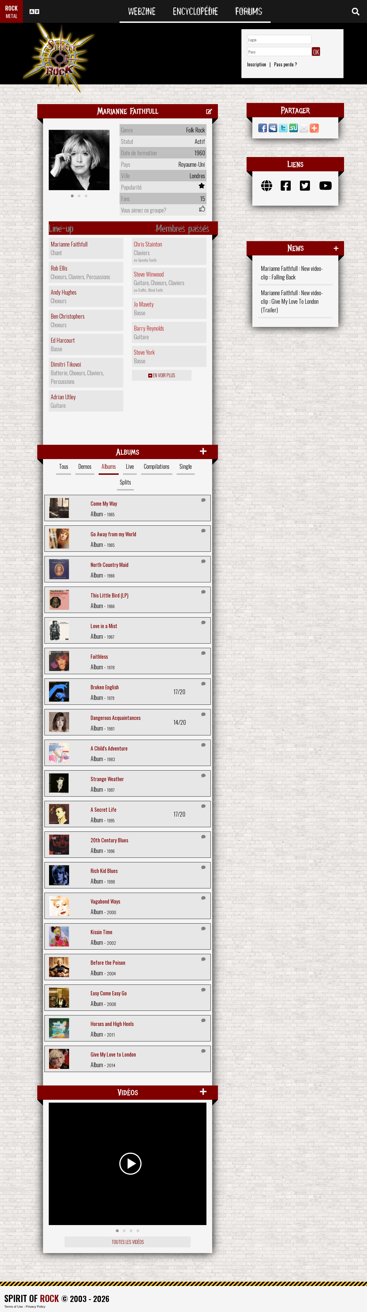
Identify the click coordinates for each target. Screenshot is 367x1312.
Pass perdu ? (285, 64)
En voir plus (161, 375)
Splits (125, 482)
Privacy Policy (35, 1306)
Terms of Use (13, 1306)
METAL (11, 15)
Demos (84, 466)
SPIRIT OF (31, 1298)
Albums (108, 466)
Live (130, 466)
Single (185, 466)
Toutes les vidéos (128, 1241)
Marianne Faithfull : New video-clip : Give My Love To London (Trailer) (292, 301)
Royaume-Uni (191, 164)
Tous (63, 466)
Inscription (256, 64)
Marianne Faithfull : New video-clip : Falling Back (292, 272)
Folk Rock (195, 130)
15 (202, 198)
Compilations (156, 466)
